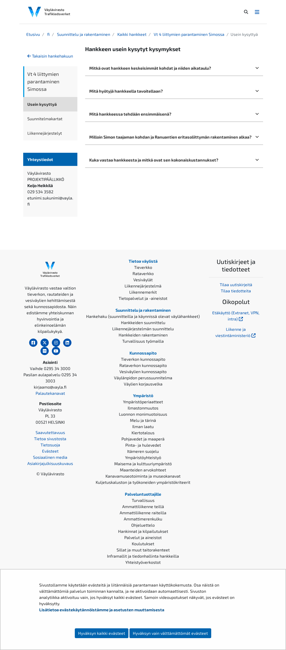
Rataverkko (143, 273)
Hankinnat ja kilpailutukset (143, 531)
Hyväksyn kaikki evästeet (101, 633)
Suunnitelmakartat (44, 118)
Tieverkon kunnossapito (143, 359)
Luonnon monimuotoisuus (143, 414)
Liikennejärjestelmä (143, 285)
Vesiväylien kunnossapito (143, 371)
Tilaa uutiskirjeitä (236, 284)
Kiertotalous (143, 432)
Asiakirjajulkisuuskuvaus (50, 463)
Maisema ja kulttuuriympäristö (143, 463)
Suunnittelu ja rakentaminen (83, 34)
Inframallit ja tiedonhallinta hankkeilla (143, 555)
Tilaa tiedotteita (236, 290)
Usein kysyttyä (42, 104)
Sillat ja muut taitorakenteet (143, 549)
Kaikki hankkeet (131, 34)
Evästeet (50, 450)
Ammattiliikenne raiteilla (143, 512)
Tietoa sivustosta (50, 438)
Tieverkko (143, 267)
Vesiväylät (143, 279)
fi (48, 34)
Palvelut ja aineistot (143, 537)
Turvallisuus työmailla (143, 341)
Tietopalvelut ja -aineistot (143, 298)
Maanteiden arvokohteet (143, 469)
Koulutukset (143, 543)
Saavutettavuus (50, 432)
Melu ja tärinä (143, 420)
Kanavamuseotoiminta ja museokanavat (143, 476)
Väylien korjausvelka (143, 383)
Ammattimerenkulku (143, 518)
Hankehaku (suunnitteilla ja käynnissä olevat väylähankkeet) (143, 316)
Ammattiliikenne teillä (143, 506)
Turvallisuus (143, 500)
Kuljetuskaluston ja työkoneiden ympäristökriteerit (143, 482)
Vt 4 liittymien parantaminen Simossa (188, 34)
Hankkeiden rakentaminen (143, 334)
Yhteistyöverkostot (143, 562)
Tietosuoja (50, 444)
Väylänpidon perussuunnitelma (143, 377)
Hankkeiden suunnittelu (143, 322)
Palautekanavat (50, 393)
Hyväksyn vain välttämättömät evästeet (170, 633)
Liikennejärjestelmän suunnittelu (143, 328)
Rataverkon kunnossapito (143, 365)
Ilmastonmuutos (143, 407)
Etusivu (33, 34)
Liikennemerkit (143, 292)
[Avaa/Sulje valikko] (257, 12)
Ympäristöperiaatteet (143, 401)
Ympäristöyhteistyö (143, 457)
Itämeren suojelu (143, 451)
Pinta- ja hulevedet (143, 445)
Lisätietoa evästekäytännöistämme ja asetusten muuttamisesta (101, 609)
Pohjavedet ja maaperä (143, 438)
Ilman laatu (143, 426)
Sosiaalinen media (50, 457)
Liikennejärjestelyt (44, 133)
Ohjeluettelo (143, 525)
